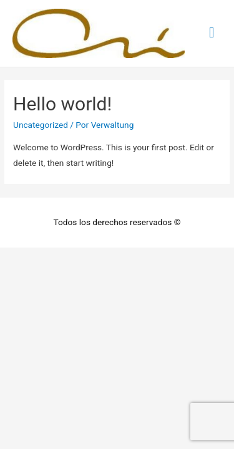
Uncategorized (40, 125)
